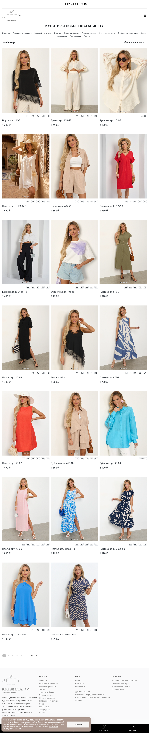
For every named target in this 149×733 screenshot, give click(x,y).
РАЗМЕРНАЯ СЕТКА (121, 686)
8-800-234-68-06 (70, 4)
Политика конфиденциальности (89, 694)
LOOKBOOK (80, 686)
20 (31, 655)
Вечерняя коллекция (48, 683)
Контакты (79, 683)
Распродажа (44, 710)
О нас (77, 681)
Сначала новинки (135, 42)
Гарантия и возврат (120, 683)
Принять (78, 724)
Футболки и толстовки (49, 701)
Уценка (42, 712)
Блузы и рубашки (46, 692)
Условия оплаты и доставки (124, 681)
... (26, 655)
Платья (42, 689)
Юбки (41, 704)
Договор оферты (82, 691)
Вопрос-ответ (118, 689)
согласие (42, 724)
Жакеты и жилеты (47, 698)
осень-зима (44, 707)
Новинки (43, 681)
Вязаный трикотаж (47, 686)
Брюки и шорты (46, 695)
